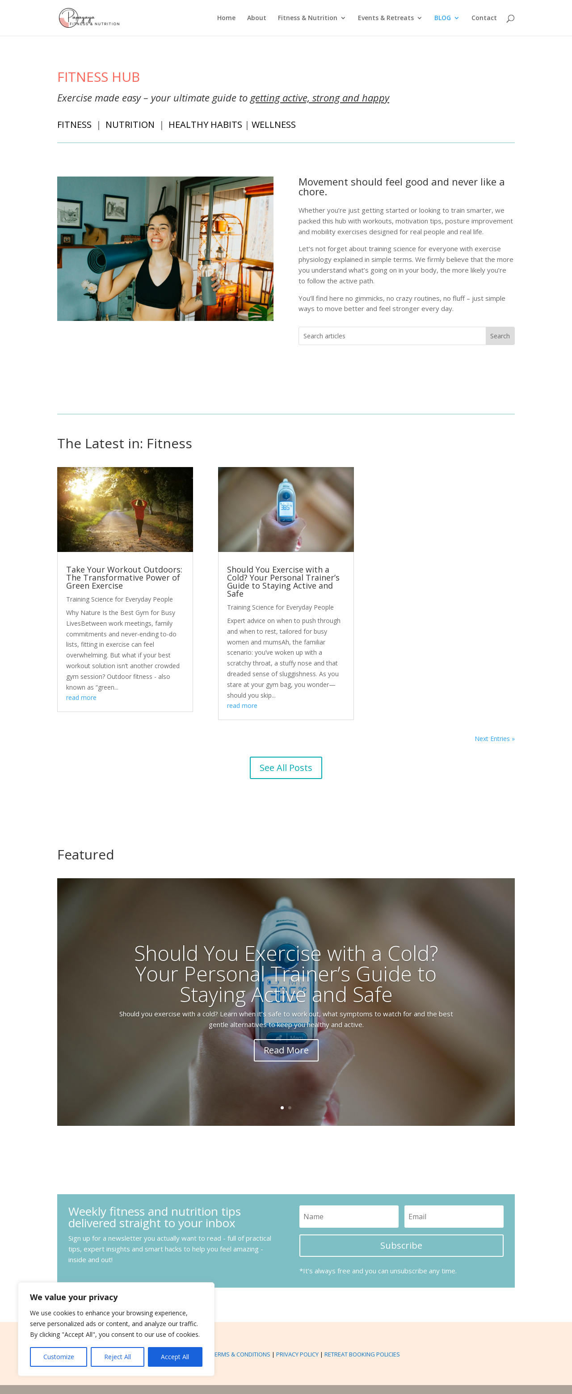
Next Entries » (495, 738)
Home (226, 18)
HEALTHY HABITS (206, 124)
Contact (484, 18)
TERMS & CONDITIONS (240, 1354)
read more (81, 697)
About (256, 18)
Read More (286, 1050)
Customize (58, 1356)
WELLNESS (275, 124)
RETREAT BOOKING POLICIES (362, 1354)
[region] (116, 1329)
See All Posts (286, 768)
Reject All (117, 1356)
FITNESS (74, 124)
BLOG (442, 18)
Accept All (175, 1356)
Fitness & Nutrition (307, 18)
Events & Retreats (386, 18)
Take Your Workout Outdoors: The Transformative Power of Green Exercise (124, 577)
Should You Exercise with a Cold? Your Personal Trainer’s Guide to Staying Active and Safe (283, 581)
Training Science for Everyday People (119, 599)
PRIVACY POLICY (297, 1354)
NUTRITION (130, 124)
